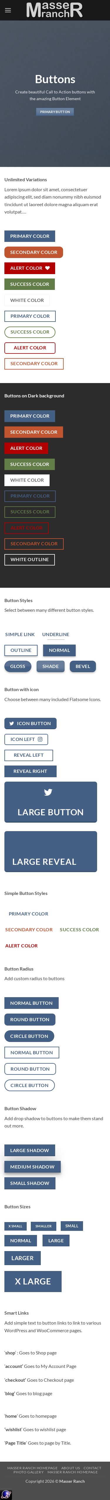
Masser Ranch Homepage (32, 1468)
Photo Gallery (28, 1472)
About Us (70, 1468)
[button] (7, 10)
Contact (92, 1468)
